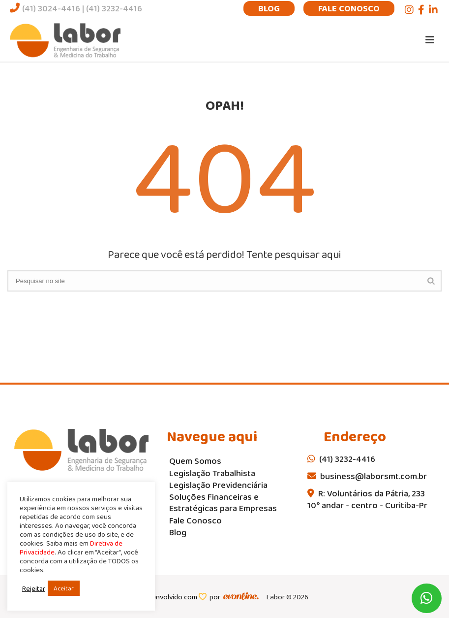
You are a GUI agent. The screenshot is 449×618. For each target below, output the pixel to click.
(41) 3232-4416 (114, 8)
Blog (269, 8)
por (216, 596)
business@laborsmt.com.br (367, 476)
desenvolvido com (170, 596)
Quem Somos (195, 461)
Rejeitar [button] (33, 588)
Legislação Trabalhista (212, 473)
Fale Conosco (349, 8)
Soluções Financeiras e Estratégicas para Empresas (223, 502)
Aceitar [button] (64, 588)
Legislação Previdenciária (218, 485)
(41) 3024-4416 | (48, 8)
